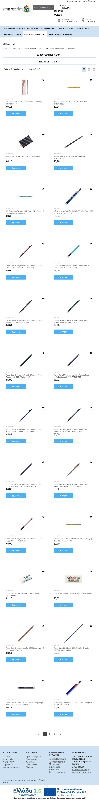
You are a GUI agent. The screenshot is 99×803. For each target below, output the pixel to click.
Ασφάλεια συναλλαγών (31, 763)
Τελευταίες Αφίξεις (14, 69)
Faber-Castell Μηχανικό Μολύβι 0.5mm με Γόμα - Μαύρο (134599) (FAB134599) (24, 321)
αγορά (17, 114)
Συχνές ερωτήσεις (57, 772)
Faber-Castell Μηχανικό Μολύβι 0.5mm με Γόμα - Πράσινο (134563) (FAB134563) (24, 376)
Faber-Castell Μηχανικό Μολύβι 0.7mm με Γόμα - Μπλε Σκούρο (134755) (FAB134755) (72, 376)
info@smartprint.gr (80, 770)
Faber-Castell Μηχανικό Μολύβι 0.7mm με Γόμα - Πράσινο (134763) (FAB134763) (72, 321)
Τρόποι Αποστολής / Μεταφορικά (58, 763)
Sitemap (29, 767)
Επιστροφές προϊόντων (54, 768)
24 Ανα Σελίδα (35, 69)
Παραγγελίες (8, 764)
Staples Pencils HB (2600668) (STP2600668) (23, 156)
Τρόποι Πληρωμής (57, 759)
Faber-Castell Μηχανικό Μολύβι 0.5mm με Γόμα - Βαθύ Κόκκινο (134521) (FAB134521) (24, 267)
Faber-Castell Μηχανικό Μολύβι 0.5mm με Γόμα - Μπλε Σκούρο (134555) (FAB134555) (24, 431)
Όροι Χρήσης (32, 759)
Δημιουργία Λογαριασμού (9, 760)
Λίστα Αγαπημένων (11, 767)
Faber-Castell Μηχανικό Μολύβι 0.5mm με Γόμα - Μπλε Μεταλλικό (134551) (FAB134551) (24, 485)
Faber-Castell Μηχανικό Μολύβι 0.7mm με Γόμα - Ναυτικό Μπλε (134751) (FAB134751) (72, 431)
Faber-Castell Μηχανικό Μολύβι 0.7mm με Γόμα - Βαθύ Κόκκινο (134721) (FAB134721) (72, 485)
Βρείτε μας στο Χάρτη (82, 772)
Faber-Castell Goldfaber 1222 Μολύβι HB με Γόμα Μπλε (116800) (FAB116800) (24, 704)
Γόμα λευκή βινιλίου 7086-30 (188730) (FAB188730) (73, 593)
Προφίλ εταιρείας (33, 756)
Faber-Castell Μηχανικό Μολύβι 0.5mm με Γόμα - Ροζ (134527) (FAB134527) (24, 540)
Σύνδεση (6, 756)
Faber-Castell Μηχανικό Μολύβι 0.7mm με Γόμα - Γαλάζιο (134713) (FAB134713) (72, 267)
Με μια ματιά (43, 80)
